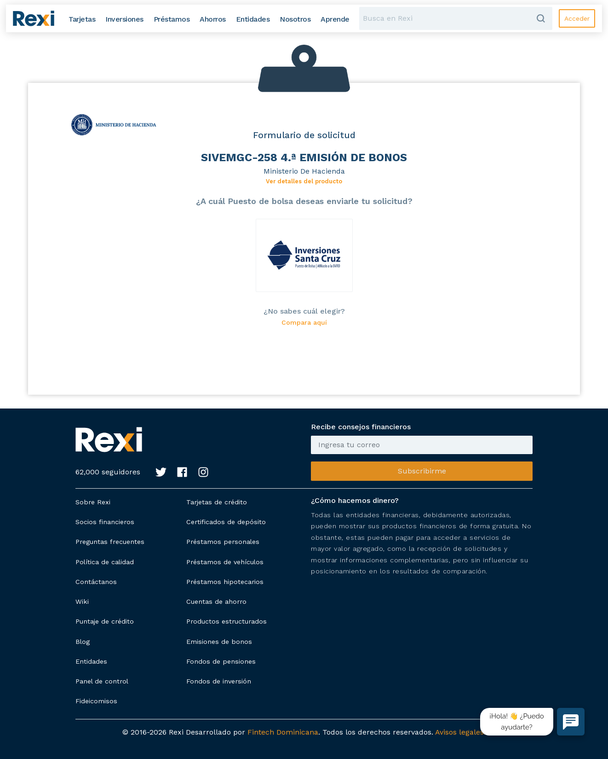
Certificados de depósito (226, 521)
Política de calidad (104, 562)
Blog (82, 641)
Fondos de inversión (218, 681)
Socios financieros (104, 521)
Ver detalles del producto (304, 181)
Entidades (91, 661)
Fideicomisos (96, 701)
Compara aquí (304, 322)
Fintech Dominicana (282, 732)
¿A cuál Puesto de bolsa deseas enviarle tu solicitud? (304, 201)
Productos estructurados (226, 621)
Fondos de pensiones (221, 661)
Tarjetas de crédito (216, 502)
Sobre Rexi (92, 502)
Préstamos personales (222, 541)
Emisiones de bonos (219, 641)
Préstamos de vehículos (225, 562)
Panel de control (101, 681)
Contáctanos (96, 581)
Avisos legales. (460, 732)
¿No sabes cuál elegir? (304, 311)
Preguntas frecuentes (109, 541)
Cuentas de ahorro (216, 601)
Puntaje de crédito (104, 621)
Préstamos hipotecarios (225, 581)
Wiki (82, 601)
